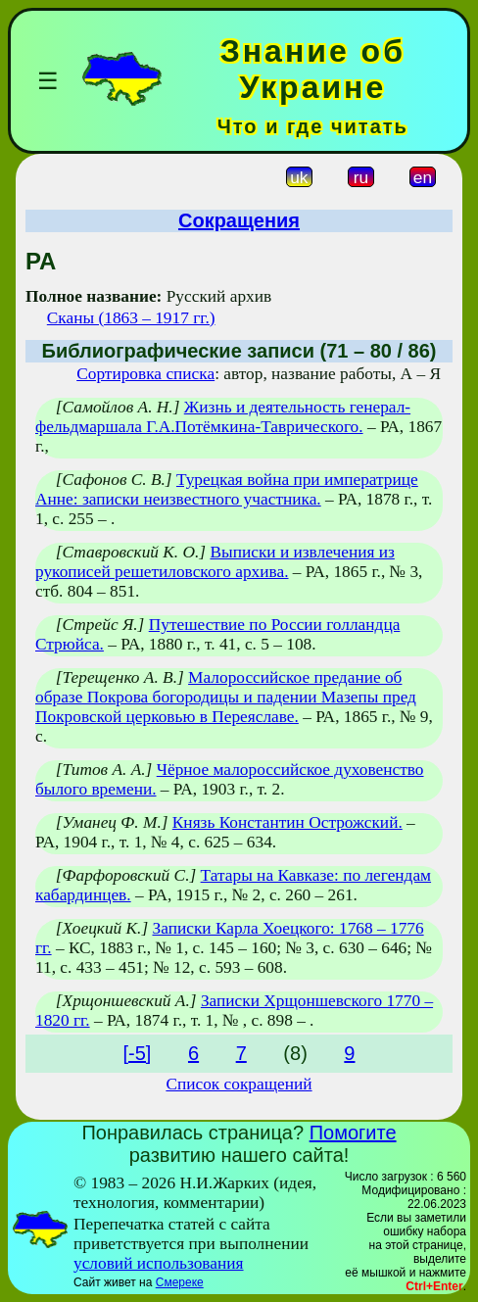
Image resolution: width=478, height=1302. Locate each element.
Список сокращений (238, 1084)
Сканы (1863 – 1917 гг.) (131, 318)
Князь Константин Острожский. (287, 822)
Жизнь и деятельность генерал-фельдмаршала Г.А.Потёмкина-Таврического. (222, 417)
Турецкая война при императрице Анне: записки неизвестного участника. (226, 489)
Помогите (353, 1132)
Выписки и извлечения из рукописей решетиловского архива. (215, 562)
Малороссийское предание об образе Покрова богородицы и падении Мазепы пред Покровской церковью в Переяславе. (225, 697)
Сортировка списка (145, 373)
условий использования (158, 1263)
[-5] (137, 1053)
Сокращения (239, 220)
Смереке (180, 1282)
